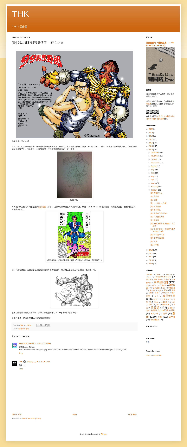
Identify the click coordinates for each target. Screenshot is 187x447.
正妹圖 (164, 302)
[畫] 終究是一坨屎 (157, 235)
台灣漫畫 (156, 288)
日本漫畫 (165, 299)
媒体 (159, 290)
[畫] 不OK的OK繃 (157, 238)
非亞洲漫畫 (154, 320)
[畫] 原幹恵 (154, 196)
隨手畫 (172, 317)
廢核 (150, 293)
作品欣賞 (163, 285)
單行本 (152, 290)
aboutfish (23, 343)
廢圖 (173, 290)
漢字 (158, 304)
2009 (151, 264)
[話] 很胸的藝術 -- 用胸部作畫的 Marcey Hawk (162, 230)
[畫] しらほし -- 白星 (158, 203)
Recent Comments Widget (153, 355)
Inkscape (169, 274)
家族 (166, 290)
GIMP (158, 274)
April (153, 180)
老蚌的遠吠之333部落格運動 (160, 310)
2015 (151, 146)
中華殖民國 (161, 282)
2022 (151, 129)
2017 (151, 139)
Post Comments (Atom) (31, 419)
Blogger (104, 434)
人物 (147, 285)
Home (75, 414)
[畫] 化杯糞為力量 (157, 217)
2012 (151, 253)
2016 (151, 143)
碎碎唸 (155, 307)
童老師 (170, 308)
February (154, 187)
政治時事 (21, 329)
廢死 (156, 293)
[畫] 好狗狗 (154, 245)
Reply (21, 353)
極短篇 (156, 302)
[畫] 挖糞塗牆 (155, 207)
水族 (173, 302)
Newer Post (16, 414)
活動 (150, 304)
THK (20, 14)
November (155, 156)
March (153, 183)
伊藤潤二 (154, 285)
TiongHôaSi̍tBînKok (162, 277)
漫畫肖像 (165, 304)
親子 (165, 313)
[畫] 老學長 (154, 220)
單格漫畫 (171, 288)
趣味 (27, 329)
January (154, 190)
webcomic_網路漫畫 (153, 279)
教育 (155, 299)
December (155, 153)
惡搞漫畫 (42, 207)
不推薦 (166, 279)
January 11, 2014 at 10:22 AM (38, 362)
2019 (151, 133)
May (153, 176)
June (153, 173)
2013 (151, 250)
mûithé (148, 277)
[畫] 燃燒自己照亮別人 (159, 213)
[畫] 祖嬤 (153, 200)
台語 (164, 288)
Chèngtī (149, 274)
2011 (151, 257)
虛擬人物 (154, 314)
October (154, 159)
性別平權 (165, 293)
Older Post (132, 414)
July (153, 170)
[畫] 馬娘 (153, 241)
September (155, 163)
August (154, 166)
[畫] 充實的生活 (156, 193)
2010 (151, 260)
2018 (151, 136)
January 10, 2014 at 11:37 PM (39, 343)
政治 (157, 296)
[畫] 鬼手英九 (155, 210)
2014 (151, 150)
